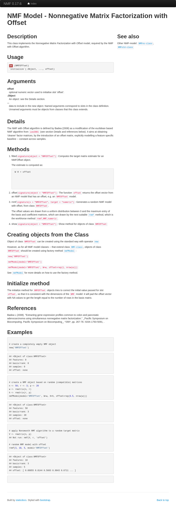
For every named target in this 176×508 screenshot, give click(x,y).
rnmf (91, 215)
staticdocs (21, 500)
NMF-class (76, 247)
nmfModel (69, 251)
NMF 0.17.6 (12, 3)
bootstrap (45, 500)
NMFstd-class (125, 47)
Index (32, 3)
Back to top (163, 500)
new (96, 242)
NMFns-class (145, 43)
